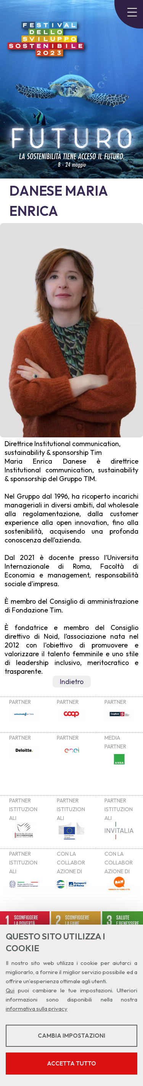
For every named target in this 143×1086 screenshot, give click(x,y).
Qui (10, 990)
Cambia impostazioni (71, 1035)
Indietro (72, 681)
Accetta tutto (71, 1063)
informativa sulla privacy (36, 1008)
